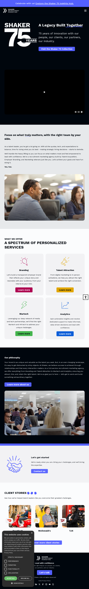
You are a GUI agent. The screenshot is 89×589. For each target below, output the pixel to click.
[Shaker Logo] (9, 10)
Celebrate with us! (44, 3)
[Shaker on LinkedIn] (36, 584)
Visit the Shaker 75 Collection (56, 49)
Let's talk (45, 572)
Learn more (24, 291)
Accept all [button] (11, 578)
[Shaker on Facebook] (43, 584)
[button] (18, 583)
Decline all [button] (25, 578)
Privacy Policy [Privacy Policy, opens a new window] (8, 553)
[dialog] (18, 559)
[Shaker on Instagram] (46, 584)
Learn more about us (18, 385)
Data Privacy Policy (45, 580)
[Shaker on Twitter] (39, 584)
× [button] (32, 533)
